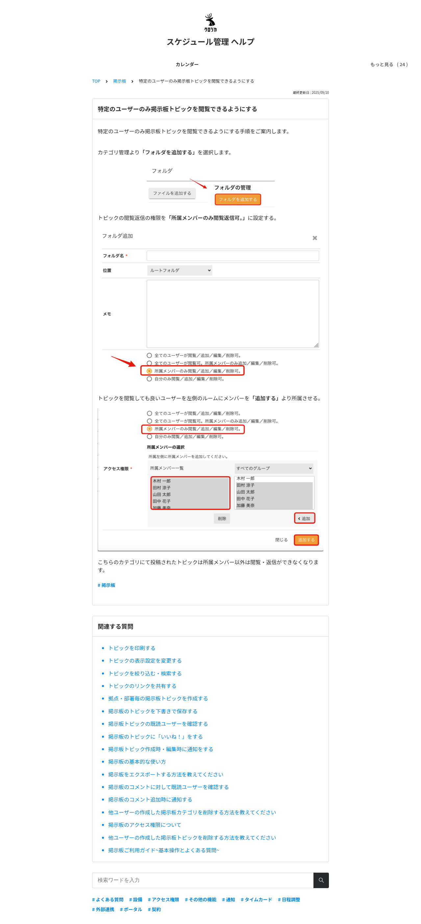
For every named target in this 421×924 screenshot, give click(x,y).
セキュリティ (302, 64)
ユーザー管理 (146, 64)
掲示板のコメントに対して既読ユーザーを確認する (168, 787)
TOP (96, 81)
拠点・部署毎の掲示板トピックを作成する (158, 698)
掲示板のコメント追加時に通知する (150, 799)
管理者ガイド (109, 64)
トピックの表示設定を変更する (145, 660)
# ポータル (131, 909)
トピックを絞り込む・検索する (145, 673)
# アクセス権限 (163, 899)
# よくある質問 (107, 899)
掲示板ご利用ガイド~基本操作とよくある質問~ (163, 850)
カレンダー (33, 64)
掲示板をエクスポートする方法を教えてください (165, 774)
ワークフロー (339, 64)
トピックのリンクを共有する (142, 686)
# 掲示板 (106, 585)
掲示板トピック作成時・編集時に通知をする (160, 749)
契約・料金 (180, 64)
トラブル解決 (265, 64)
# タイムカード (256, 899)
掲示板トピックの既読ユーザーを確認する (158, 723)
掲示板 (119, 81)
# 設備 (135, 899)
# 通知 (228, 899)
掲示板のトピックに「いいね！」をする (155, 736)
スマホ (236, 64)
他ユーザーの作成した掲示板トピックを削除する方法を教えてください (192, 837)
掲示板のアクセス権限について (145, 825)
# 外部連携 (103, 909)
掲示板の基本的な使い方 (137, 761)
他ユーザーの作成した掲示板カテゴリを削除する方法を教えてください (192, 812)
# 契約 (154, 909)
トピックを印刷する (132, 648)
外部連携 (210, 64)
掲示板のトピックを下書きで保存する (153, 711)
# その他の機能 (200, 899)
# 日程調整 (289, 899)
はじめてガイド (70, 64)
